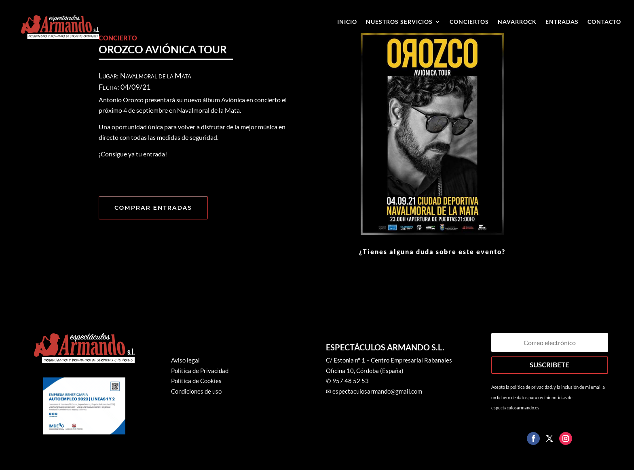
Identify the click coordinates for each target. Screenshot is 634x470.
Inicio (347, 22)
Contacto (604, 22)
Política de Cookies (196, 380)
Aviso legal (185, 360)
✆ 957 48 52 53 (347, 380)
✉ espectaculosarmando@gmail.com (374, 391)
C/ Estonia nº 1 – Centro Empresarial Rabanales (389, 360)
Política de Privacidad (199, 370)
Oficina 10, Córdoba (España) (365, 370)
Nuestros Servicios (399, 22)
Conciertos (469, 22)
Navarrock (517, 22)
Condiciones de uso (196, 391)
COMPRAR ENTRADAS (153, 207)
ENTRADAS (562, 22)
